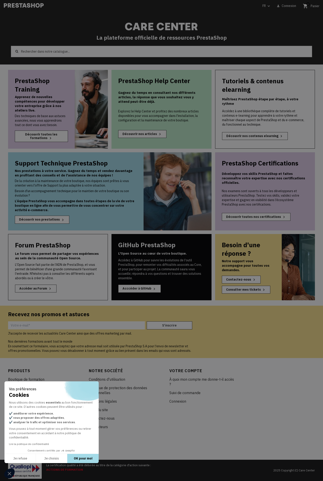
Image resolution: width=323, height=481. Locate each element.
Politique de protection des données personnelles (118, 390)
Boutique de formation (26, 379)
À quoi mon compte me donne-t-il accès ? (201, 382)
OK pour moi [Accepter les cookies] (83, 458)
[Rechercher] (161, 51)
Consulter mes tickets (246, 290)
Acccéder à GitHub (139, 288)
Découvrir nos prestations (42, 219)
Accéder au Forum (35, 288)
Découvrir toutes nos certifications (256, 217)
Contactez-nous (241, 279)
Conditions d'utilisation (107, 379)
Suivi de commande (185, 393)
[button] (9, 473)
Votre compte (185, 370)
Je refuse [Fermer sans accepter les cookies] (20, 458)
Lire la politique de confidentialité (29, 444)
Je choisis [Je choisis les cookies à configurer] (51, 458)
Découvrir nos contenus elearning (255, 136)
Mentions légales (103, 401)
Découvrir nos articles (142, 134)
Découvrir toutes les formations (41, 136)
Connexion (177, 401)
